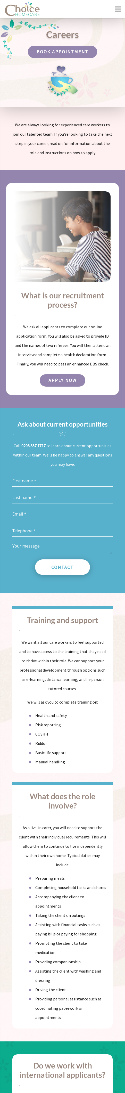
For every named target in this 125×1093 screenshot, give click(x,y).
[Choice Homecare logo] (22, 9)
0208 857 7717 (33, 445)
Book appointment (62, 52)
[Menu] (117, 9)
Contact (62, 567)
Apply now (62, 380)
